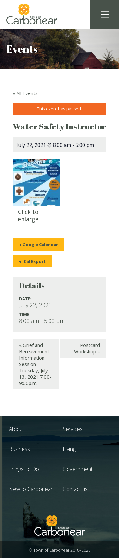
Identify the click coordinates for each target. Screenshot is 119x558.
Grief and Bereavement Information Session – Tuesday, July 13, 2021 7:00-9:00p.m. (35, 364)
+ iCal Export (32, 261)
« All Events (25, 93)
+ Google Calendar (38, 244)
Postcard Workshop (87, 348)
